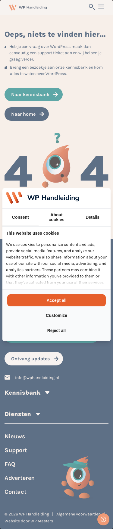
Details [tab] (92, 217)
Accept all (56, 300)
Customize (56, 315)
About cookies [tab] (56, 217)
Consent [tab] (20, 217)
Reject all (56, 330)
